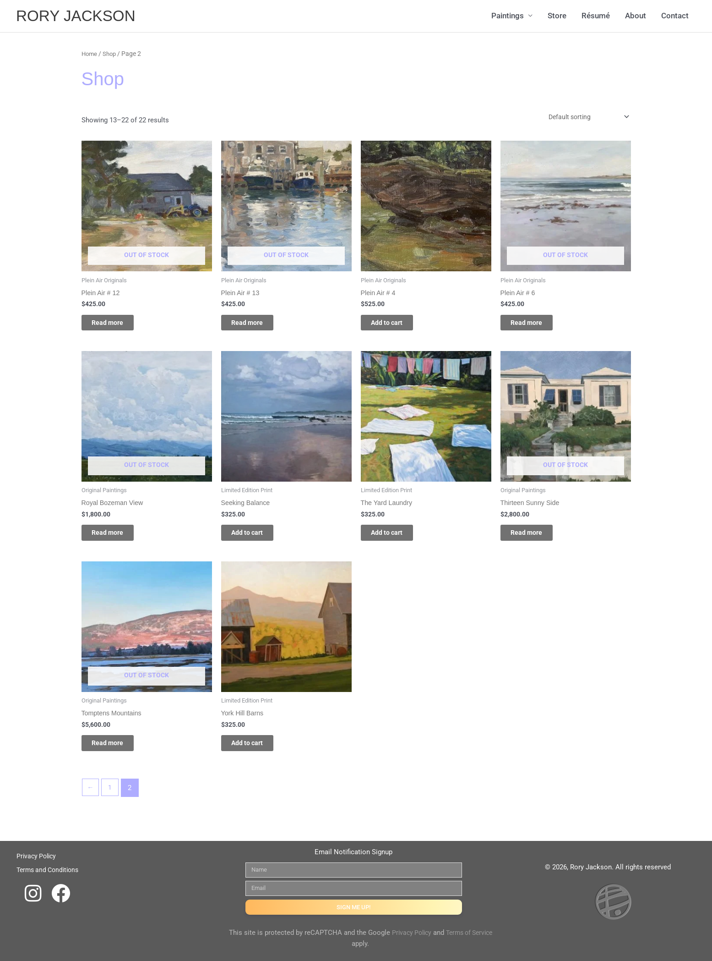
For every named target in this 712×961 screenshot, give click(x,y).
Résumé (596, 16)
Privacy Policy (421, 932)
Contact (675, 16)
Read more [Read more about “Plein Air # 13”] (256, 325)
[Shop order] (583, 117)
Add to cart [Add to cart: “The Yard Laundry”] (396, 538)
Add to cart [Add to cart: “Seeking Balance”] (256, 538)
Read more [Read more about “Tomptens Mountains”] (116, 751)
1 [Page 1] (111, 798)
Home (90, 53)
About (635, 16)
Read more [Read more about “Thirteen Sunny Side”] (535, 538)
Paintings (507, 16)
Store (557, 16)
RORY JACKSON (79, 16)
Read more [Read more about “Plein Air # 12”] (116, 325)
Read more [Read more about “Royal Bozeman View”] (116, 538)
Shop (111, 53)
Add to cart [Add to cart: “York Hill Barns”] (256, 751)
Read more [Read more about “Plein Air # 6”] (535, 325)
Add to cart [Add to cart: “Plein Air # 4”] (396, 325)
